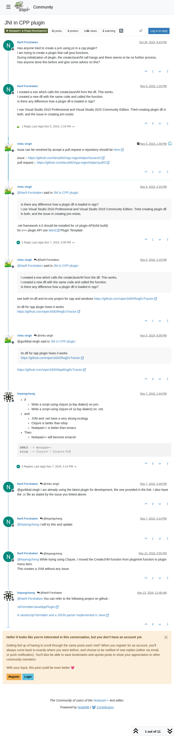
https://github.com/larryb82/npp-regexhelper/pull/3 (73, 162)
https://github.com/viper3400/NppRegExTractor (51, 369)
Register (13, 676)
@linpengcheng (51, 518)
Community (43, 7)
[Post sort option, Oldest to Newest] (141, 31)
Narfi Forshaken (27, 42)
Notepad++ (101, 700)
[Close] (166, 637)
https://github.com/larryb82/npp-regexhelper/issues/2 (66, 158)
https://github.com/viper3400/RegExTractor (125, 298)
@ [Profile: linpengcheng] (28, 524)
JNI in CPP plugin (66, 192)
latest (54, 230)
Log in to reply (159, 31)
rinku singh (24, 143)
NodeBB (83, 707)
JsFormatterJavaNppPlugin (37, 607)
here (119, 149)
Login (28, 676)
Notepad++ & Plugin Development (26, 30)
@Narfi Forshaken (46, 259)
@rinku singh (43, 335)
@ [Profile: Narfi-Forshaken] (30, 192)
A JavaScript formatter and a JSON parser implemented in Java (63, 615)
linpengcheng (26, 393)
